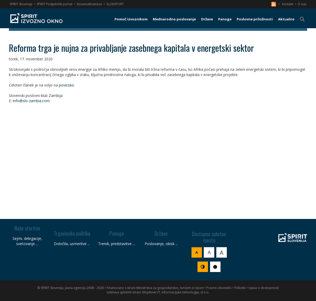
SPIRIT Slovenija (21, 4)
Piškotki (240, 288)
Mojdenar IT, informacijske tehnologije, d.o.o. (175, 292)
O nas (302, 4)
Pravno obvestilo (219, 288)
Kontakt (287, 4)
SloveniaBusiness (89, 4)
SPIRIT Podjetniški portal (54, 4)
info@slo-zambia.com (31, 100)
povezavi (66, 85)
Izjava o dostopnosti (264, 288)
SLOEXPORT (115, 4)
